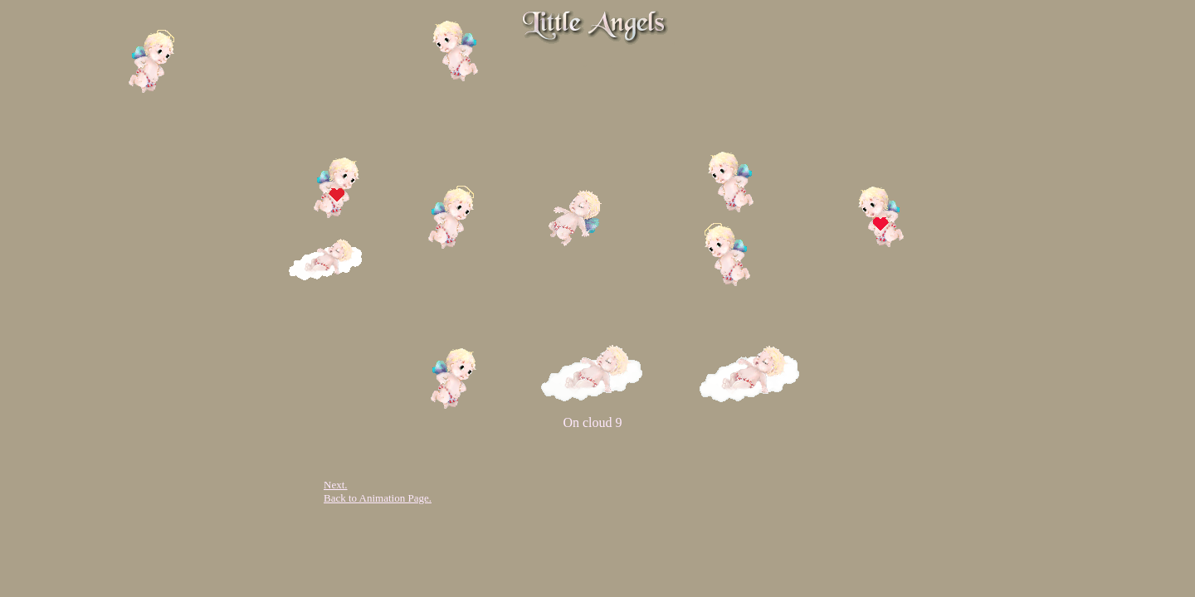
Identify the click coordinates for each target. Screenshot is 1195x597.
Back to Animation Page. (378, 498)
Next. (336, 484)
